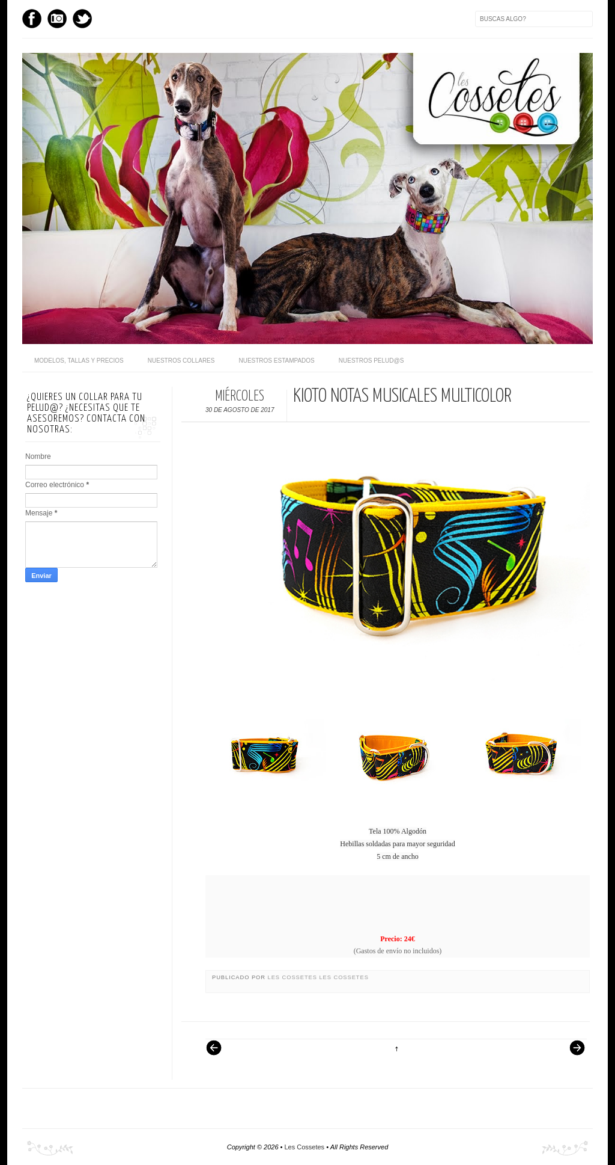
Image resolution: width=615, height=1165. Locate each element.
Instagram (57, 18)
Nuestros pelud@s (371, 360)
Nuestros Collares (181, 360)
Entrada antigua (572, 1053)
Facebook (31, 18)
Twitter (82, 18)
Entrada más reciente (219, 1053)
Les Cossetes (294, 977)
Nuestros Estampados (276, 360)
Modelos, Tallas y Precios (79, 360)
